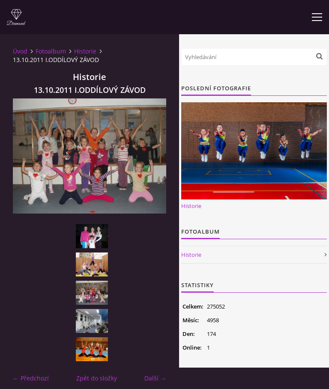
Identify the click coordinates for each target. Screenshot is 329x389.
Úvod (20, 51)
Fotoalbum (51, 51)
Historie (85, 51)
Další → (155, 378)
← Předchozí (31, 378)
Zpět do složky (96, 378)
